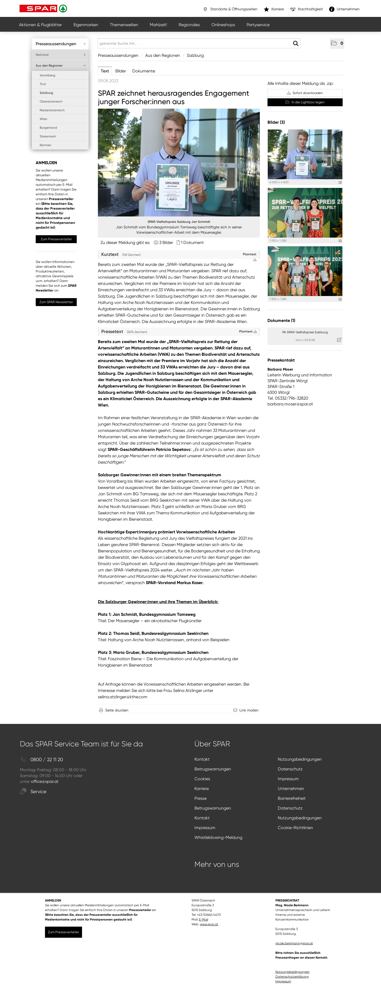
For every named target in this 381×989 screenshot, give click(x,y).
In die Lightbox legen (304, 102)
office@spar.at (44, 781)
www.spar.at (209, 924)
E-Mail (203, 919)
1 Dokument (192, 242)
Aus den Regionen (61, 65)
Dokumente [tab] (143, 70)
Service (33, 791)
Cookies (202, 778)
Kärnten (45, 145)
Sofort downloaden (305, 93)
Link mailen (248, 710)
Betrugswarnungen (212, 768)
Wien (43, 119)
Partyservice (258, 24)
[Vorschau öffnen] (179, 162)
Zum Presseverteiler (56, 239)
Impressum (288, 778)
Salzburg (46, 93)
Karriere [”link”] (274, 9)
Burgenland (48, 128)
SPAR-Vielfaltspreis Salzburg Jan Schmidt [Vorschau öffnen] (179, 222)
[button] (337, 43)
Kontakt (202, 759)
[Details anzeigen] (340, 182)
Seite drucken (116, 710)
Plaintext (248, 331)
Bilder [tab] (120, 70)
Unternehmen (291, 788)
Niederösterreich (52, 110)
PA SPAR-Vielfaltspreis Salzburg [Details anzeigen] (305, 332)
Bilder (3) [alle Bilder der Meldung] (276, 122)
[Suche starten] (295, 44)
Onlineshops (223, 24)
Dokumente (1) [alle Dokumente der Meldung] (281, 320)
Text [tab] (105, 70)
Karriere (201, 788)
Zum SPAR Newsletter (56, 302)
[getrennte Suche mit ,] (199, 43)
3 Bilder (166, 242)
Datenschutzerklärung (292, 976)
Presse (200, 798)
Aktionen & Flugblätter (40, 24)
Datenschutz (290, 768)
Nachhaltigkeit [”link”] (306, 9)
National (61, 55)
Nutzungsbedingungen (300, 759)
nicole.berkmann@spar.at (294, 943)
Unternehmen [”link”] (344, 9)
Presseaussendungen (61, 43)
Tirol (43, 84)
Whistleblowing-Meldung (218, 837)
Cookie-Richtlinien (295, 827)
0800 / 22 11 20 (41, 759)
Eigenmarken (86, 24)
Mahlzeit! (158, 24)
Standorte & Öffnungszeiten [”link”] (230, 9)
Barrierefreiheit (292, 798)
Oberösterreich (51, 101)
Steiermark (48, 136)
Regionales (189, 24)
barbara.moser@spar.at (290, 403)
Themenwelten (124, 24)
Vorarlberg (47, 75)
